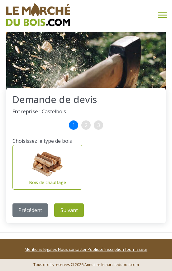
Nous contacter (73, 249)
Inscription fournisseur (125, 249)
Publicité (96, 249)
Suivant (69, 210)
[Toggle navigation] (161, 15)
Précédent (30, 210)
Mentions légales (41, 249)
